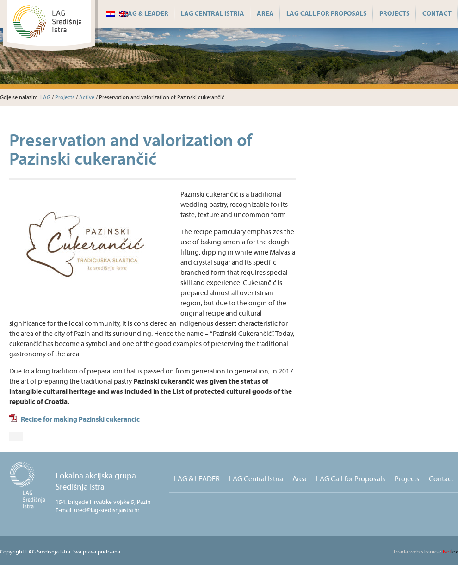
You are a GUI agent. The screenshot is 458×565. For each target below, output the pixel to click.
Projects (394, 14)
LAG (45, 97)
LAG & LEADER (146, 14)
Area (265, 14)
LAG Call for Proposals (326, 14)
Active (86, 97)
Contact (437, 14)
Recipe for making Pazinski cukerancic (80, 419)
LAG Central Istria (212, 14)
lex (426, 552)
